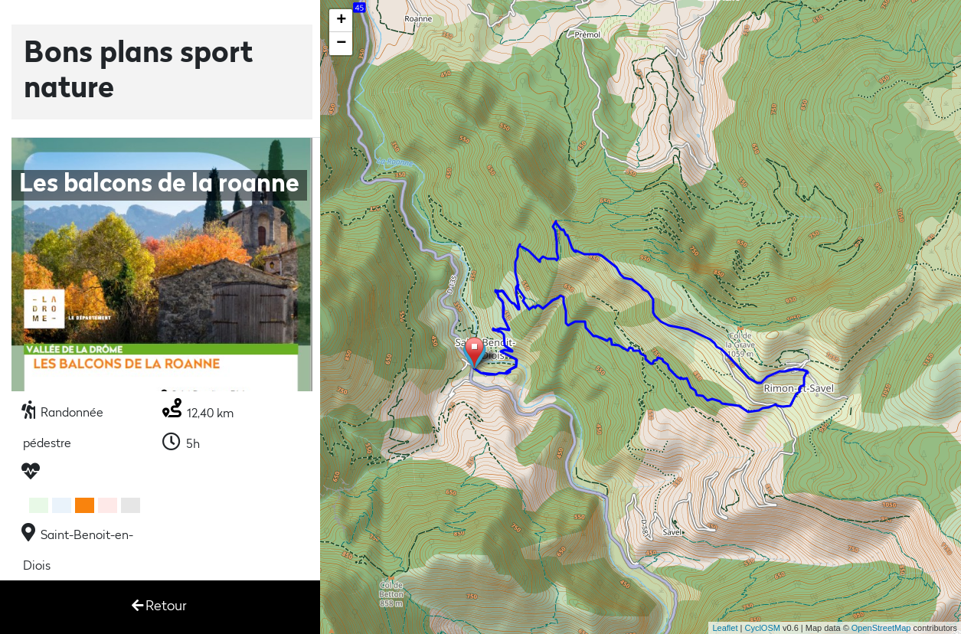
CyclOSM (762, 627)
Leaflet (724, 627)
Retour (159, 606)
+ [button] (341, 20)
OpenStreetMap (881, 627)
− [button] (341, 43)
